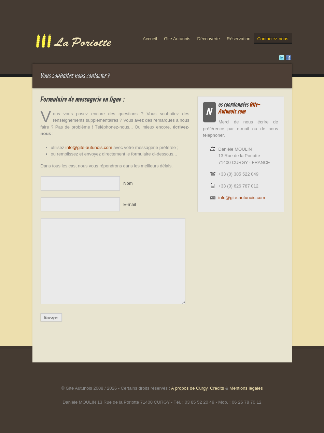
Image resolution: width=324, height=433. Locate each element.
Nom (127, 183)
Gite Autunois (177, 38)
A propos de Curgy (189, 388)
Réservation (238, 38)
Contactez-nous (272, 38)
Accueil (150, 38)
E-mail (129, 204)
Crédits (217, 388)
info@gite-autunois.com (89, 147)
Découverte (208, 38)
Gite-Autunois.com (239, 108)
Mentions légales (246, 388)
